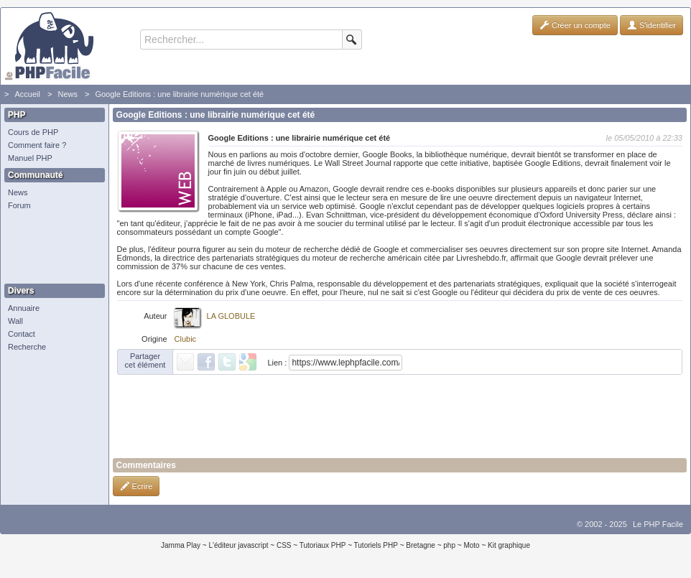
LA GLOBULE (231, 316)
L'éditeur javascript (238, 545)
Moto (471, 545)
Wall (15, 321)
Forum (19, 205)
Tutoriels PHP (376, 545)
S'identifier (651, 25)
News (67, 94)
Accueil (27, 94)
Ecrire (136, 486)
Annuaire (24, 308)
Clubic (186, 339)
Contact (21, 334)
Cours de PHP (33, 132)
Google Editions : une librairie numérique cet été (179, 94)
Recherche (27, 346)
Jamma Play (180, 545)
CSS (284, 545)
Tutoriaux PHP (323, 545)
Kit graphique (509, 545)
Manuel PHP (30, 158)
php (449, 545)
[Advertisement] (51, 247)
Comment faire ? (37, 145)
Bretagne (420, 545)
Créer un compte (575, 25)
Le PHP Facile (658, 524)
